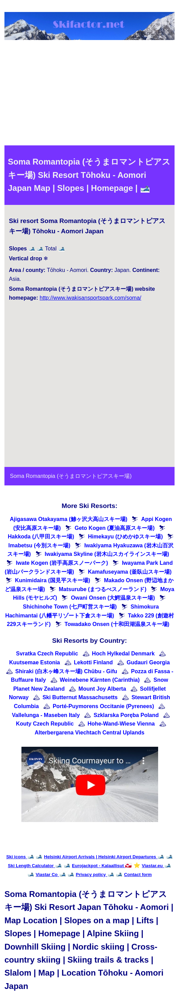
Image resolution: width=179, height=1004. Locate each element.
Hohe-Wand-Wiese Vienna (121, 724)
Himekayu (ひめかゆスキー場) (125, 536)
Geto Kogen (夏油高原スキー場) (115, 528)
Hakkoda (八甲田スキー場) (41, 536)
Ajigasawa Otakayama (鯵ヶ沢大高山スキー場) (68, 519)
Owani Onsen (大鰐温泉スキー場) (113, 598)
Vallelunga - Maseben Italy (46, 715)
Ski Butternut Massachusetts (80, 697)
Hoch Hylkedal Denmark (123, 653)
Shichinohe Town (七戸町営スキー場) (70, 607)
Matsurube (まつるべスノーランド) (102, 589)
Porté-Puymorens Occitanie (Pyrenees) (103, 706)
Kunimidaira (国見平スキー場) (52, 580)
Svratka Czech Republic (47, 653)
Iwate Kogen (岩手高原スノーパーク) (62, 563)
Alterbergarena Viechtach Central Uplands (89, 732)
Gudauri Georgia (148, 662)
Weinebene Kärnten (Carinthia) (100, 680)
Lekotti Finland (93, 662)
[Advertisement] (89, 94)
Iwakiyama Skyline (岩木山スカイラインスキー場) (107, 554)
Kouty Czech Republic (45, 724)
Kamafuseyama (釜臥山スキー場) (130, 572)
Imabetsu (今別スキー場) (39, 545)
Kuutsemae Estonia (34, 662)
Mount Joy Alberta (102, 689)
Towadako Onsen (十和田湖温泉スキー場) (117, 624)
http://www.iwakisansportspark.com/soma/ (90, 298)
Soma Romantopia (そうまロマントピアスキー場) (71, 476)
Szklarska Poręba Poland (125, 715)
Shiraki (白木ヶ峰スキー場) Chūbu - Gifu (66, 671)
